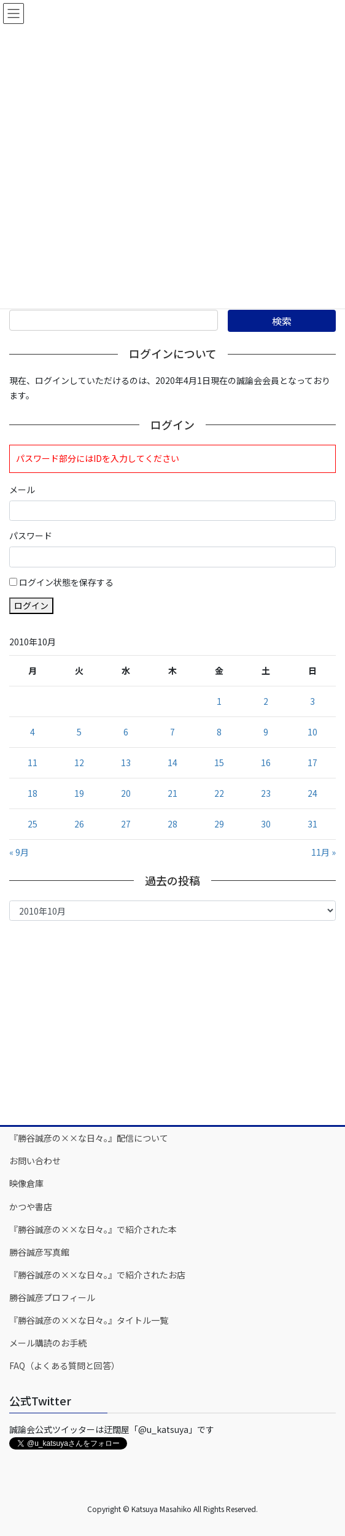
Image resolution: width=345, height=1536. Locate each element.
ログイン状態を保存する (66, 582)
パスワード (30, 535)
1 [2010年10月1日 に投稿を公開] (219, 701)
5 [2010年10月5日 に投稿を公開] (79, 732)
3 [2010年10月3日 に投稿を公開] (312, 701)
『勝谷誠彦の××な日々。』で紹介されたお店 (97, 1275)
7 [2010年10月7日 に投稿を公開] (172, 732)
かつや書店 (30, 1206)
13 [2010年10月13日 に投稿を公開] (126, 762)
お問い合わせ (35, 1160)
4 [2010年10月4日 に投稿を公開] (32, 732)
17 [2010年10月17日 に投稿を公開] (312, 762)
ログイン (31, 605)
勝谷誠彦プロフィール (52, 1297)
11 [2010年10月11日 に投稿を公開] (32, 762)
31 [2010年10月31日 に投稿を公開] (312, 824)
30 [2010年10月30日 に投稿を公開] (266, 824)
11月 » (323, 852)
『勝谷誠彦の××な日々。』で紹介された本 (93, 1229)
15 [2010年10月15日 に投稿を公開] (219, 762)
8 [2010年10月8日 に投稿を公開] (219, 732)
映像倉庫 (26, 1183)
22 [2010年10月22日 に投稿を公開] (219, 793)
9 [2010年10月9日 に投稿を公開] (265, 732)
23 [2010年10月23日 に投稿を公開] (266, 793)
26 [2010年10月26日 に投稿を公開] (79, 824)
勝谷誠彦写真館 (39, 1252)
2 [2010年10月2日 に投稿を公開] (265, 701)
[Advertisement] (172, 1022)
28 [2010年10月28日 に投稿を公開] (172, 824)
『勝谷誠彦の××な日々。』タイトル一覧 (88, 1320)
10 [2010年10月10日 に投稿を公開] (312, 732)
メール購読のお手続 (48, 1343)
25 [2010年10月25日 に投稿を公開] (32, 824)
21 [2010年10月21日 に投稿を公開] (172, 793)
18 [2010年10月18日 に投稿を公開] (32, 793)
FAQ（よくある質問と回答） (64, 1365)
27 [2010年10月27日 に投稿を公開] (126, 824)
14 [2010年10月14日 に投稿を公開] (172, 762)
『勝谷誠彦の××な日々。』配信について (88, 1138)
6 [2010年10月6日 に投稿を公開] (125, 732)
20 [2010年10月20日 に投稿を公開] (126, 793)
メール (22, 489)
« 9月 (19, 852)
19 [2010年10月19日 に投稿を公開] (79, 793)
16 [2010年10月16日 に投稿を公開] (266, 762)
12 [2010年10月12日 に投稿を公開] (79, 762)
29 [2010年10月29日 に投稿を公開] (219, 824)
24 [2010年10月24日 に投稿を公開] (312, 793)
